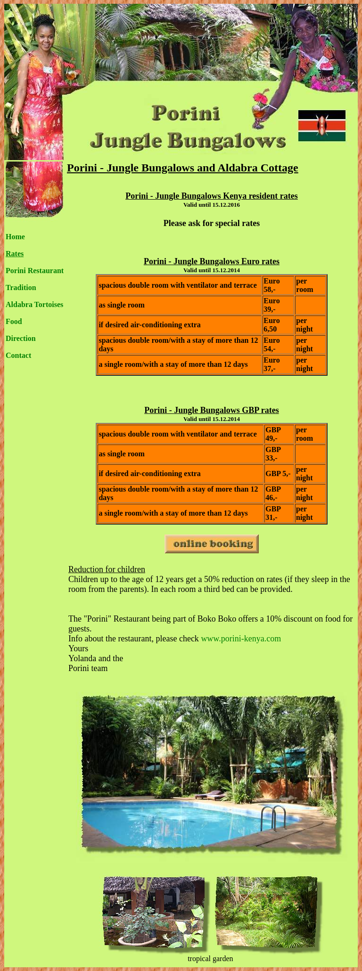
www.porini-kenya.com (241, 638)
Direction (21, 338)
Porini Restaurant (35, 271)
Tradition (21, 287)
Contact (18, 355)
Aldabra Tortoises (34, 304)
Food (14, 321)
